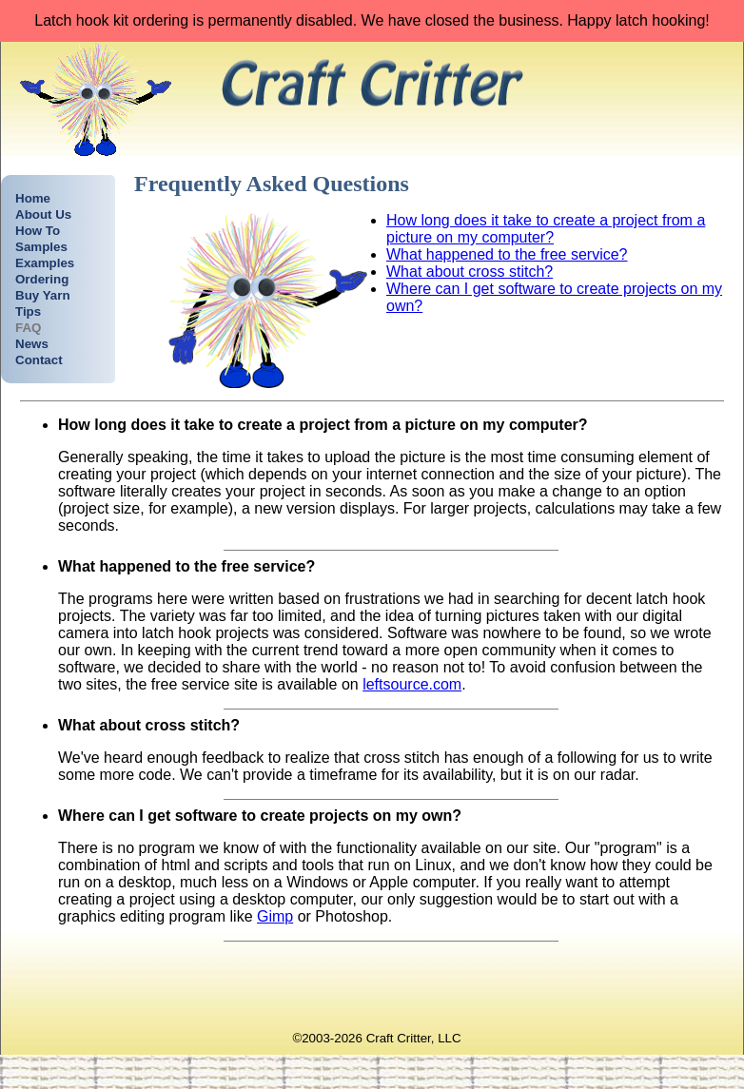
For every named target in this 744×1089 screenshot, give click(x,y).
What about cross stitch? (469, 271)
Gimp (275, 916)
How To (37, 231)
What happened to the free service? (507, 254)
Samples (41, 247)
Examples (44, 263)
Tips (28, 311)
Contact (39, 360)
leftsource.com (411, 684)
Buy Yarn (42, 295)
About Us (43, 214)
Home (32, 198)
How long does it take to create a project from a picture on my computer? (545, 228)
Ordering (42, 279)
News (32, 344)
